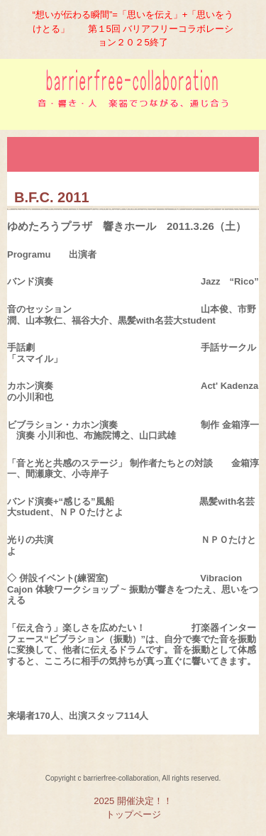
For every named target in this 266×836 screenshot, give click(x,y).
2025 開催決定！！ (133, 801)
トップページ (133, 814)
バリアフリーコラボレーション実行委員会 (133, 100)
